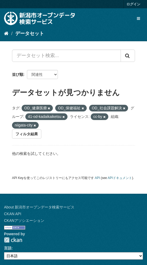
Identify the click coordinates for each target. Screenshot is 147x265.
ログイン (133, 4)
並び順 (17, 74)
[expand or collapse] (138, 18)
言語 (7, 248)
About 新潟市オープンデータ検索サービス (39, 207)
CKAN (13, 240)
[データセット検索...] (66, 56)
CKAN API (12, 214)
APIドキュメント (120, 178)
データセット (29, 33)
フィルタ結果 (26, 134)
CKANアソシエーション (24, 220)
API (97, 178)
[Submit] (128, 56)
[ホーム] (6, 33)
